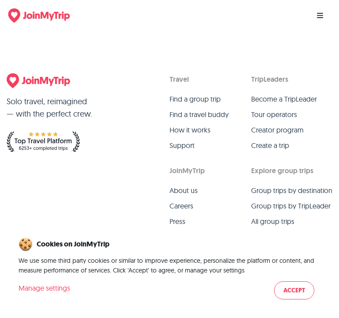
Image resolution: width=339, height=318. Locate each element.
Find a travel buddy (199, 114)
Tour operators (274, 114)
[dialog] (169, 269)
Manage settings (44, 288)
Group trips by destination (291, 190)
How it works (190, 129)
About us (184, 190)
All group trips (272, 221)
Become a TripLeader (284, 99)
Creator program (277, 129)
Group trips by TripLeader (291, 205)
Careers (181, 205)
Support (182, 145)
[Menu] (320, 15)
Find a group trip (195, 99)
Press (177, 221)
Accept (294, 290)
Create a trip (270, 145)
